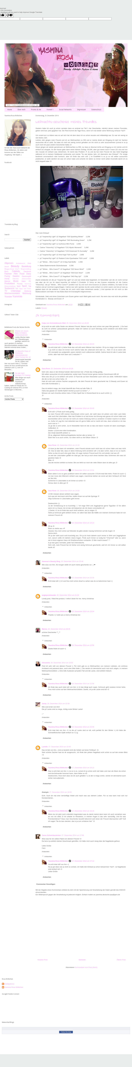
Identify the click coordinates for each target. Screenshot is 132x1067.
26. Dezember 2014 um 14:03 (68, 491)
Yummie (17, 296)
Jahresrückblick (26, 278)
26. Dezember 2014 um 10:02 (62, 663)
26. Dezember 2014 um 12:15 (68, 445)
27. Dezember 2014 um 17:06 (73, 835)
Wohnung (27, 293)
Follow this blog (66, 1032)
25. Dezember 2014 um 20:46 (72, 561)
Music (16, 281)
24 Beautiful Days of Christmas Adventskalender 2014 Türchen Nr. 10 (22, 354)
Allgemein (9, 263)
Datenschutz (96, 110)
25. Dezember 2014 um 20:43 (83, 344)
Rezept (19, 284)
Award (7, 266)
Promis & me (36, 110)
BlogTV (17, 269)
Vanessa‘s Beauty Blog (51, 561)
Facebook (27, 271)
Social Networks (65, 110)
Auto (29, 263)
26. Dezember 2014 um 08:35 (59, 629)
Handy (7, 279)
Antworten (45, 334)
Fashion (8, 274)
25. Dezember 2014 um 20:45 (83, 408)
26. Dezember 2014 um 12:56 (83, 645)
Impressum (81, 110)
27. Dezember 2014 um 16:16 (83, 811)
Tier (16, 289)
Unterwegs (16, 291)
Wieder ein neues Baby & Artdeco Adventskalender (21, 333)
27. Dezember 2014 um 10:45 (60, 747)
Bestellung (26, 266)
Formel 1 (50, 110)
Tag (29, 286)
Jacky (44, 703)
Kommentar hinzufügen (45, 884)
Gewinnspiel (26, 276)
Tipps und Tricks (25, 288)
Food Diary (25, 274)
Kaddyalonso (9, 984)
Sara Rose (46, 368)
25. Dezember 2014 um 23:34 (83, 611)
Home (9, 110)
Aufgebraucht (20, 263)
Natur (24, 281)
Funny (7, 276)
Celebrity (16, 271)
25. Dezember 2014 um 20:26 (62, 368)
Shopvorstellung (10, 286)
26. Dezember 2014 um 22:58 (58, 703)
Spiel (19, 286)
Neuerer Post (42, 960)
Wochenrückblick (12, 293)
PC (30, 281)
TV (6, 291)
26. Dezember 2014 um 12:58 (83, 684)
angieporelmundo (49, 595)
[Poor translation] (9, 15)
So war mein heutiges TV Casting (22, 374)
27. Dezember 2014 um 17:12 (83, 861)
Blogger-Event (9, 269)
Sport (24, 286)
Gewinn (16, 276)
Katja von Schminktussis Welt (54, 323)
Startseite (82, 960)
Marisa (44, 629)
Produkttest (10, 283)
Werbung (27, 291)
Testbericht (9, 288)
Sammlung (28, 283)
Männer (7, 281)
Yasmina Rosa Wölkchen (58, 344)
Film (16, 274)
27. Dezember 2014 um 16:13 (83, 768)
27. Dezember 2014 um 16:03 (60, 792)
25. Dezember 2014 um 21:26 (68, 595)
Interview (16, 278)
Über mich (21, 110)
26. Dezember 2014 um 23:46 (83, 727)
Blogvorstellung (26, 269)
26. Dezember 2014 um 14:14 (83, 523)
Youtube (8, 296)
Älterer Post (121, 960)
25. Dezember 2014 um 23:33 (83, 578)
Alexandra (46, 663)
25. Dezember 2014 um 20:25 (78, 323)
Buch (6, 271)
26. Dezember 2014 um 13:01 (83, 470)
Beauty (44, 308)
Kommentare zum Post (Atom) (86, 967)
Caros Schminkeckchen (51, 835)
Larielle (45, 747)
